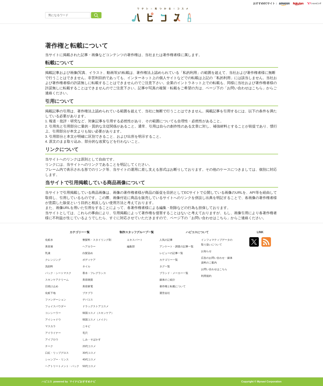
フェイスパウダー (55, 306)
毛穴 (85, 332)
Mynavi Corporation (269, 381)
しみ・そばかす (91, 339)
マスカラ (50, 326)
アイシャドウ (53, 319)
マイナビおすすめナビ (82, 381)
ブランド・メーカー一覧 (173, 273)
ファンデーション (55, 299)
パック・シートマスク (58, 273)
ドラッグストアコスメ (95, 306)
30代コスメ (89, 352)
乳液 (47, 253)
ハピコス (47, 381)
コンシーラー (53, 312)
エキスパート (135, 239)
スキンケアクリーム (57, 279)
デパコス (87, 299)
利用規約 (206, 275)
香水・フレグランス (94, 273)
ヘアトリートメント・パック (62, 366)
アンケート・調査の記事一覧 (176, 246)
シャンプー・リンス (57, 359)
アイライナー (53, 332)
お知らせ (206, 251)
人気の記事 (166, 239)
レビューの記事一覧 (171, 253)
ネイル (86, 266)
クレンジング (53, 259)
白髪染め (87, 253)
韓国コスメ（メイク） (95, 319)
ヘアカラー (89, 246)
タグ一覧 (164, 266)
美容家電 (87, 286)
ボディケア (89, 259)
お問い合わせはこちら (214, 269)
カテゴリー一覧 (168, 259)
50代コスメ (89, 366)
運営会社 (164, 293)
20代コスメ (89, 346)
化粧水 (49, 239)
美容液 (49, 246)
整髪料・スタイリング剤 (96, 239)
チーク (49, 346)
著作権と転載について (172, 286)
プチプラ (87, 293)
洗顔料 (49, 266)
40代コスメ (89, 359)
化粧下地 (50, 293)
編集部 (131, 246)
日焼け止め (51, 286)
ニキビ (86, 326)
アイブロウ (51, 339)
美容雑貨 (87, 279)
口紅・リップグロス (57, 352)
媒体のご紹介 (167, 279)
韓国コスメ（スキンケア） (98, 312)
